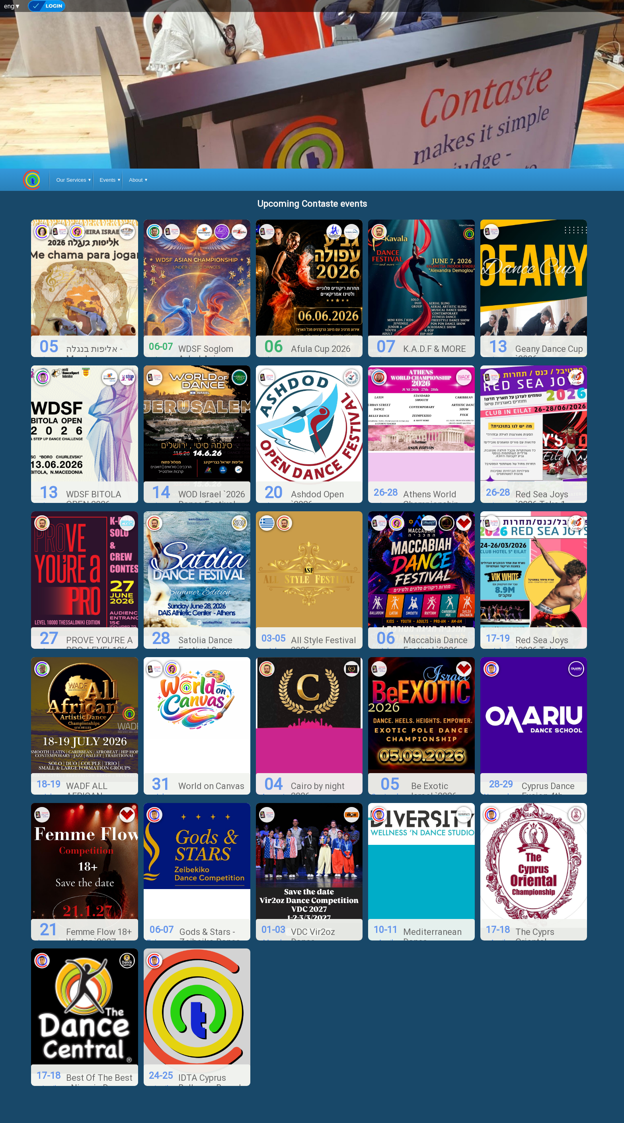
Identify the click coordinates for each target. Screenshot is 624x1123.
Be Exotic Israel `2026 (434, 763)
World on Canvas (211, 758)
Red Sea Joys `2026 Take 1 (541, 471)
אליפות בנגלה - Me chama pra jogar (94, 330)
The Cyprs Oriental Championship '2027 (543, 918)
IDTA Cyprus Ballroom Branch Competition (211, 1059)
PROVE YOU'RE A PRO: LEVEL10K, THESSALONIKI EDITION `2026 (99, 627)
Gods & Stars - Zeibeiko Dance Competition (209, 913)
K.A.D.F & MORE (434, 320)
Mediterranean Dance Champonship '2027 (432, 918)
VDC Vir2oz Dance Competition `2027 (315, 918)
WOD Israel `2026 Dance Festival (211, 471)
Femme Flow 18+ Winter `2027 (99, 908)
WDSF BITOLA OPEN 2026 (93, 471)
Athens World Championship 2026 (431, 476)
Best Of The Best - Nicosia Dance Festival (99, 1059)
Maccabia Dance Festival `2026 (435, 617)
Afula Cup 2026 (321, 320)
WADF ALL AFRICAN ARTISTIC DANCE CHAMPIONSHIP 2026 (100, 778)
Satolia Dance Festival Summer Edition (211, 622)
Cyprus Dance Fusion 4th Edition (548, 768)
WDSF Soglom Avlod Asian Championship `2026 (206, 335)
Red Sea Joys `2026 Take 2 (541, 617)
